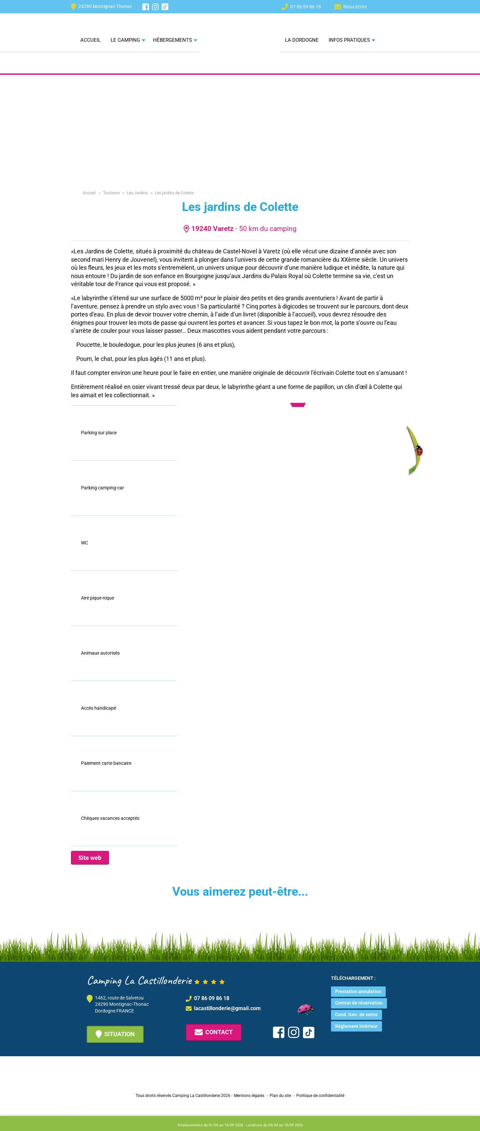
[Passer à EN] (393, 6)
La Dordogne (302, 40)
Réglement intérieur (356, 1026)
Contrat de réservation (359, 1002)
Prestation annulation (358, 991)
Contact (214, 1032)
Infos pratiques (349, 40)
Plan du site (280, 1095)
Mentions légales (249, 1095)
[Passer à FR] (405, 6)
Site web (89, 857)
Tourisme (111, 193)
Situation (115, 1034)
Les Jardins (137, 193)
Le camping (125, 40)
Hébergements (172, 40)
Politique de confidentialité (320, 1095)
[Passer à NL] (381, 6)
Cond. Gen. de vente (356, 1014)
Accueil (90, 40)
